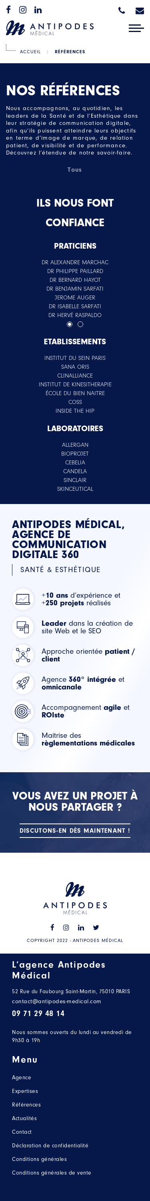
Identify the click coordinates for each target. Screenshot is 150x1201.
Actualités (24, 1118)
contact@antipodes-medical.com (57, 1001)
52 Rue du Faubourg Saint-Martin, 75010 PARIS (71, 991)
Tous (75, 170)
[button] (69, 324)
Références (26, 1104)
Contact (22, 1132)
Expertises (25, 1091)
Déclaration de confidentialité (50, 1145)
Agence (21, 1077)
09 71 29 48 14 (38, 1013)
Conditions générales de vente (52, 1172)
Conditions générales (39, 1159)
